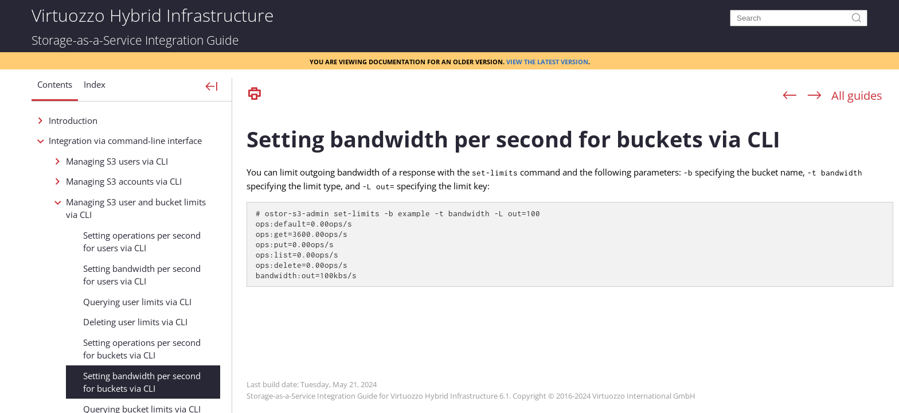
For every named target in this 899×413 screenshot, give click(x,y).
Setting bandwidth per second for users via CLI (142, 275)
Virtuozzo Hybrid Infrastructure (152, 14)
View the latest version (547, 61)
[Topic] (570, 260)
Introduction (73, 120)
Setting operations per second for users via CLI (142, 241)
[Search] (798, 18)
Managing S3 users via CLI (117, 161)
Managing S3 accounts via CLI (124, 181)
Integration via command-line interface (125, 140)
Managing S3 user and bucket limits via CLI (136, 208)
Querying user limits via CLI (137, 301)
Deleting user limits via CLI (135, 322)
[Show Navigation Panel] (212, 87)
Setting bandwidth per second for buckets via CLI (142, 382)
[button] (54, 89)
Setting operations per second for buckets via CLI (142, 349)
